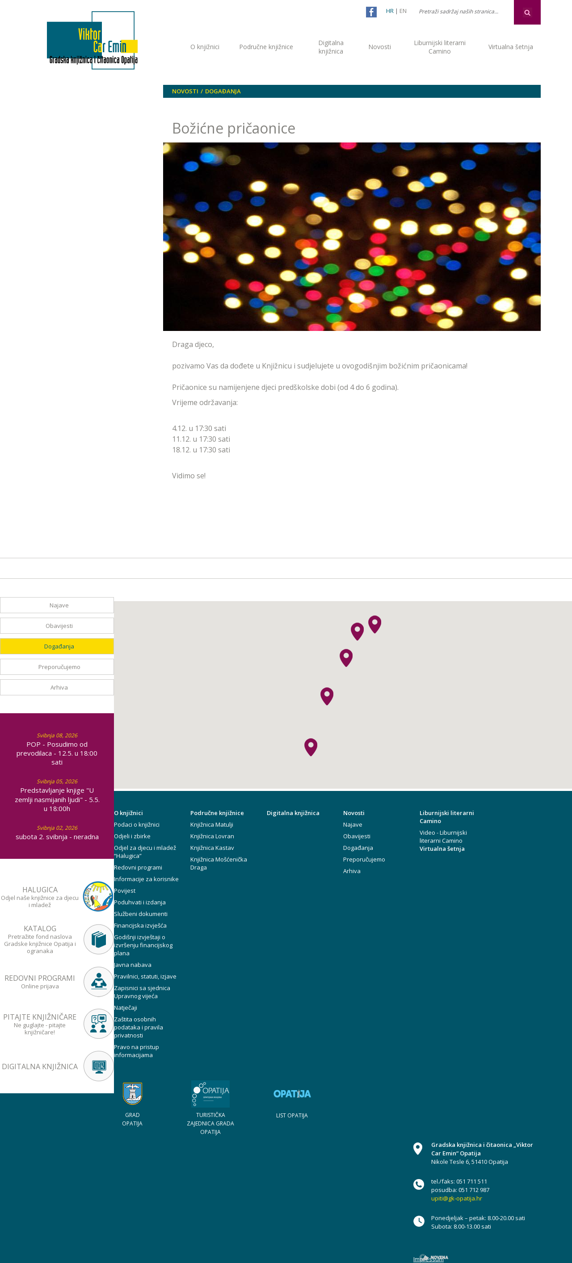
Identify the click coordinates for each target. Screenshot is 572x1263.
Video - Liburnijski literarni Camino (443, 836)
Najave (59, 605)
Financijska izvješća (140, 925)
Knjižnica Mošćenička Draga (218, 863)
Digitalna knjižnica (331, 46)
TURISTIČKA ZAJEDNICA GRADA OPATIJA (210, 1123)
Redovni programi (138, 867)
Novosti (379, 46)
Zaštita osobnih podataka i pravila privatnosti (138, 1027)
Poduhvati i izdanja (140, 902)
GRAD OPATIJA (132, 1119)
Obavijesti (59, 626)
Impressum (428, 1259)
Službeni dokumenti (141, 914)
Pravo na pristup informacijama (136, 1051)
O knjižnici (204, 46)
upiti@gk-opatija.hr (456, 1198)
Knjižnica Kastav (212, 848)
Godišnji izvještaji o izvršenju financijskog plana (143, 945)
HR (390, 11)
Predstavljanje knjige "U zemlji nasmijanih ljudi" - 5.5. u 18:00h (57, 799)
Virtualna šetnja (510, 46)
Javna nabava (132, 965)
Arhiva (59, 687)
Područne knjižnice (266, 46)
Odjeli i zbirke (132, 836)
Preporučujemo (59, 667)
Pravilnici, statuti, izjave (145, 976)
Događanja (223, 91)
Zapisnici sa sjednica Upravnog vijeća (142, 992)
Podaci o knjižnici (137, 824)
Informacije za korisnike (146, 879)
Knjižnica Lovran (212, 836)
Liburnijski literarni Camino (440, 46)
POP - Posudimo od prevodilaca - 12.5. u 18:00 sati (57, 753)
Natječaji (125, 1008)
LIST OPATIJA (292, 1115)
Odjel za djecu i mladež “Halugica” (145, 852)
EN (403, 11)
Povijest (124, 891)
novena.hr (434, 1257)
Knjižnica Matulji (211, 824)
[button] (346, 658)
